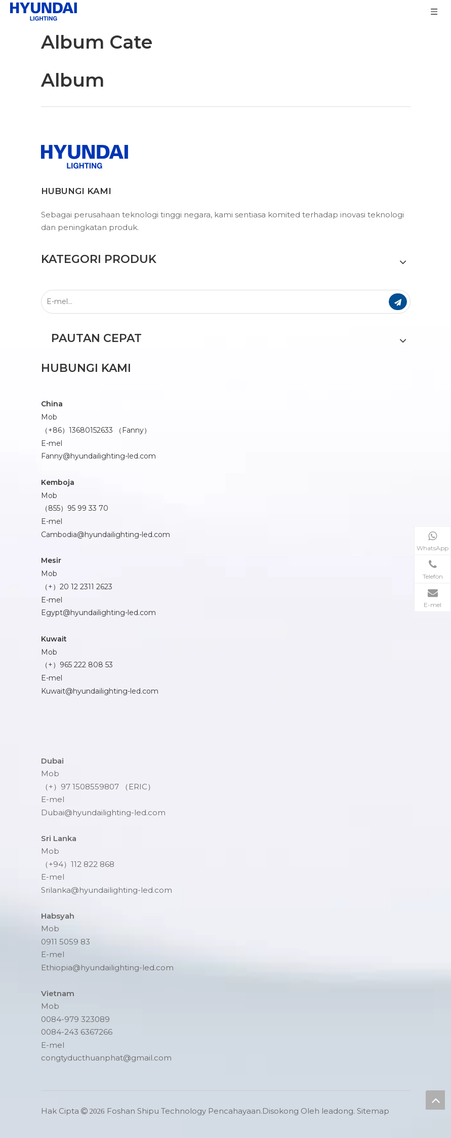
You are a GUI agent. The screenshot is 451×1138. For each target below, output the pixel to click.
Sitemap (373, 1111)
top (435, 1100)
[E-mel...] (207, 301)
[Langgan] (398, 301)
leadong (337, 1111)
